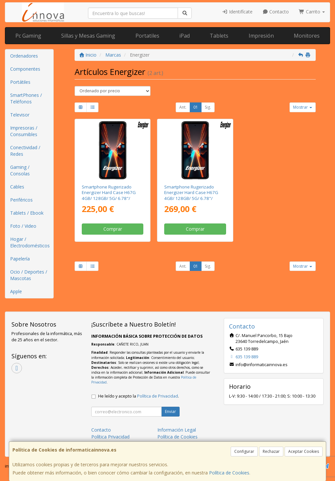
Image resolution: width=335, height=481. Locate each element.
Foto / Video (23, 226)
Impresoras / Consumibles (23, 131)
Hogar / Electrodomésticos (30, 242)
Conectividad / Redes (25, 150)
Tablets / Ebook (27, 213)
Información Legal (176, 430)
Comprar (112, 229)
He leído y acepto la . (138, 396)
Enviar (170, 411)
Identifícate (237, 12)
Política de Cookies (229, 473)
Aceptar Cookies (303, 451)
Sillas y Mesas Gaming (88, 35)
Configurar (244, 451)
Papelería (20, 259)
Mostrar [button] (302, 107)
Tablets (219, 35)
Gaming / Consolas (20, 170)
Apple (16, 291)
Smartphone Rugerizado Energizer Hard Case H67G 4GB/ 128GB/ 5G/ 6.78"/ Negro (109, 195)
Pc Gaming (28, 35)
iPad (184, 35)
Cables (17, 187)
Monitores (307, 35)
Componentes (25, 69)
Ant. (182, 107)
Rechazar (271, 451)
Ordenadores (24, 56)
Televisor (19, 115)
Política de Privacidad (157, 396)
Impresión (261, 35)
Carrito (312, 12)
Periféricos (21, 200)
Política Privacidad (110, 437)
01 (195, 107)
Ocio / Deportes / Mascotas (28, 275)
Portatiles (147, 35)
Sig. (208, 107)
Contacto (275, 12)
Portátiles (20, 82)
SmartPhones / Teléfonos (26, 98)
